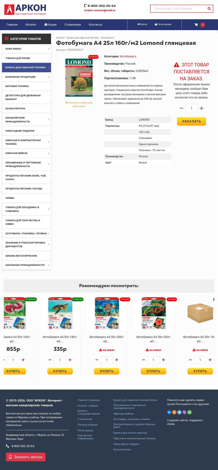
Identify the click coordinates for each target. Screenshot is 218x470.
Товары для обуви (17, 58)
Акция (50, 24)
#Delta (171, 424)
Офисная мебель (16, 153)
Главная (12, 24)
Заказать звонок (25, 457)
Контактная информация (85, 437)
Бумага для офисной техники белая (135, 400)
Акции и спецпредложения (89, 412)
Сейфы (9, 197)
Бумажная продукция (20, 76)
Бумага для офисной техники (25, 67)
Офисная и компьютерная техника (134, 438)
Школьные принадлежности (24, 265)
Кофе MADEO (13, 48)
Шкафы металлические (21, 255)
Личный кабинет (88, 425)
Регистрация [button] (163, 24)
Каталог (31, 24)
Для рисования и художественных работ (134, 426)
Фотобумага (107, 37)
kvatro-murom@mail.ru (99, 10)
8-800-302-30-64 (102, 6)
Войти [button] (142, 24)
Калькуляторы (15, 108)
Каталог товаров (88, 405)
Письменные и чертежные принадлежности (129, 407)
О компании (73, 24)
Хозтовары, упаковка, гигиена (26, 233)
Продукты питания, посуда (23, 188)
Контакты (95, 24)
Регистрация (85, 430)
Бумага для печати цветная (130, 432)
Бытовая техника (17, 86)
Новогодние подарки (19, 130)
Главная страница (89, 400)
